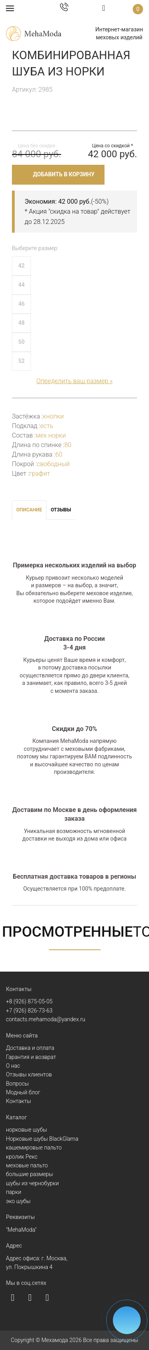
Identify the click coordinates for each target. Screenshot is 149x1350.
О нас (13, 1066)
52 (21, 361)
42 (21, 265)
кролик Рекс (21, 1156)
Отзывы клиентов (29, 1074)
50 (21, 342)
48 (21, 323)
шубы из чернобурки (32, 1183)
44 (21, 285)
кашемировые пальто (34, 1147)
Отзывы (61, 510)
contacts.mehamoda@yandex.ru (45, 1019)
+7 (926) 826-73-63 (29, 1010)
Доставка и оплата (30, 1048)
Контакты (18, 1101)
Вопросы (17, 1083)
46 (21, 304)
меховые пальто (27, 1165)
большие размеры (29, 1174)
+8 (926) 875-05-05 (29, 1001)
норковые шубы (26, 1129)
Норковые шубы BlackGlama (42, 1139)
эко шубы (18, 1201)
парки (13, 1192)
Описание (29, 510)
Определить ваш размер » (74, 381)
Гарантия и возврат (31, 1057)
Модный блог (23, 1092)
